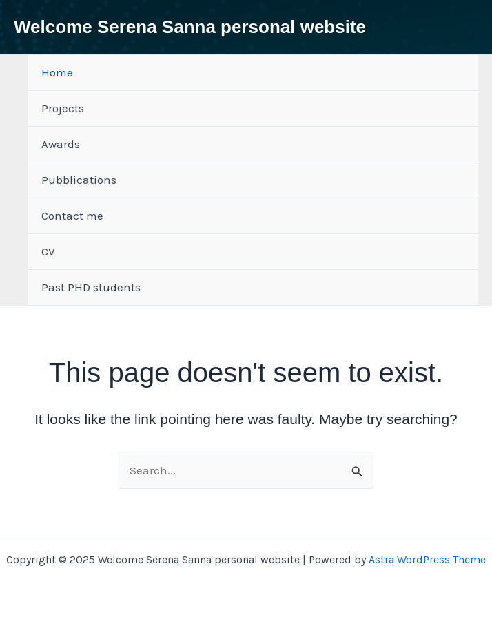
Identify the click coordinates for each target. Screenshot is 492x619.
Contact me (72, 215)
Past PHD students (91, 287)
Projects (62, 108)
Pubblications (78, 180)
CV (48, 251)
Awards (60, 144)
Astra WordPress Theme (427, 559)
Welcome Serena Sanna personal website (190, 27)
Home (57, 72)
